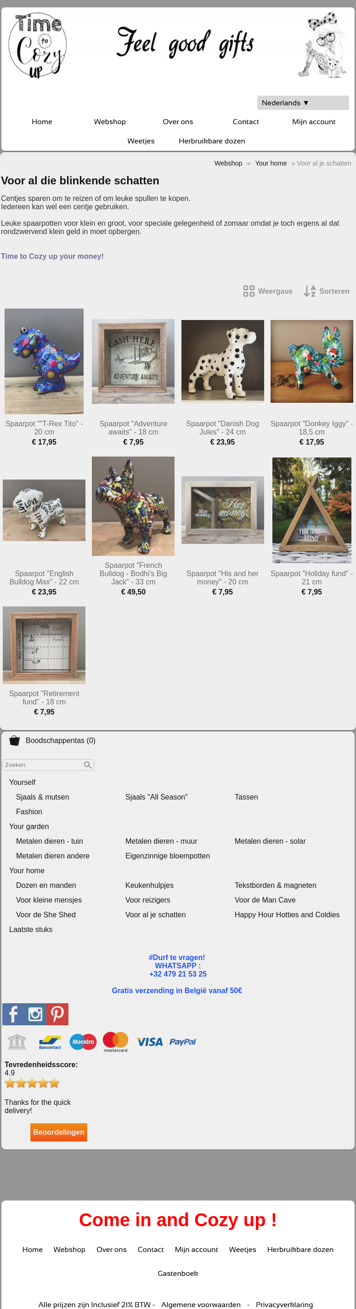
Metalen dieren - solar (270, 841)
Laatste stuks (30, 929)
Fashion (29, 812)
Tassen (246, 797)
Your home (27, 871)
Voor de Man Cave (265, 900)
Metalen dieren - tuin (49, 841)
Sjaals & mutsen (42, 797)
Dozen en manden (46, 885)
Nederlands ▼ (286, 103)
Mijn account (313, 122)
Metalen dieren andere (53, 856)
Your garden (29, 826)
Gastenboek (178, 1273)
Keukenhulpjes (149, 885)
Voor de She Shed (46, 915)
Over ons (178, 122)
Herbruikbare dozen (212, 141)
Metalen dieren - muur (161, 841)
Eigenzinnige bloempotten (167, 856)
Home (42, 122)
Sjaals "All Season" (156, 797)
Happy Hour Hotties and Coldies (287, 915)
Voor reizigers (147, 900)
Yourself (22, 782)
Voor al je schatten (155, 915)
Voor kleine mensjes (49, 900)
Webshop (110, 122)
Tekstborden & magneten (275, 885)
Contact (246, 122)
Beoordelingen (59, 1132)
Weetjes (141, 141)
